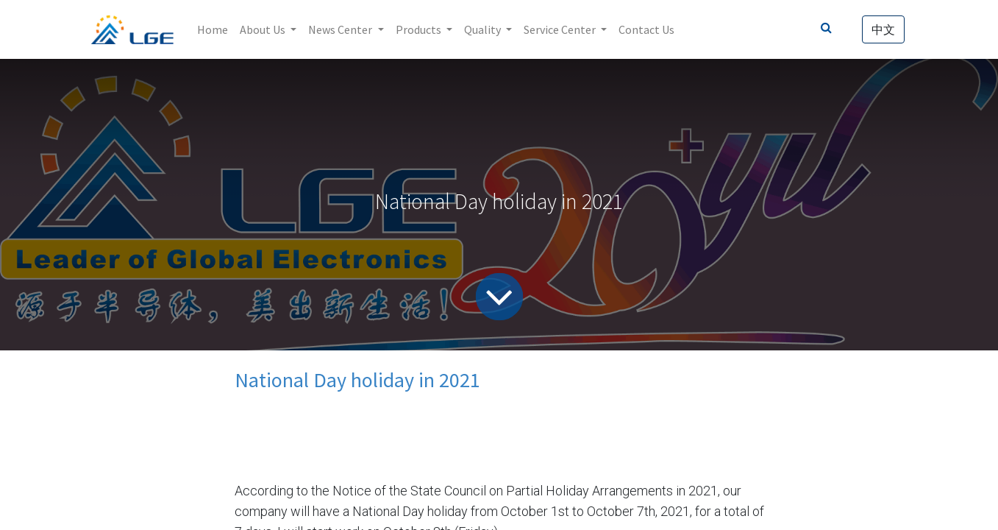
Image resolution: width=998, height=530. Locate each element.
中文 (883, 29)
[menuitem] (212, 29)
